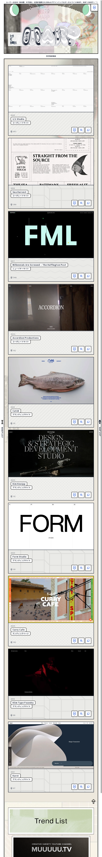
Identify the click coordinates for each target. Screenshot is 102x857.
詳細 (81, 130)
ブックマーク (94, 7)
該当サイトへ (88, 130)
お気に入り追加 (74, 130)
